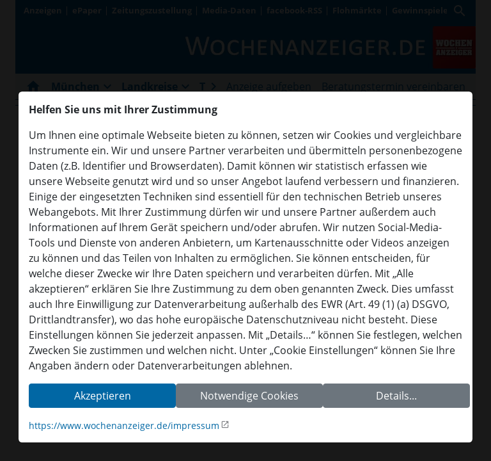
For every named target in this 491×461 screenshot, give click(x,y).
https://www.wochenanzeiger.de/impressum (124, 425)
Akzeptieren (102, 396)
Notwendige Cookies (249, 396)
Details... (396, 396)
